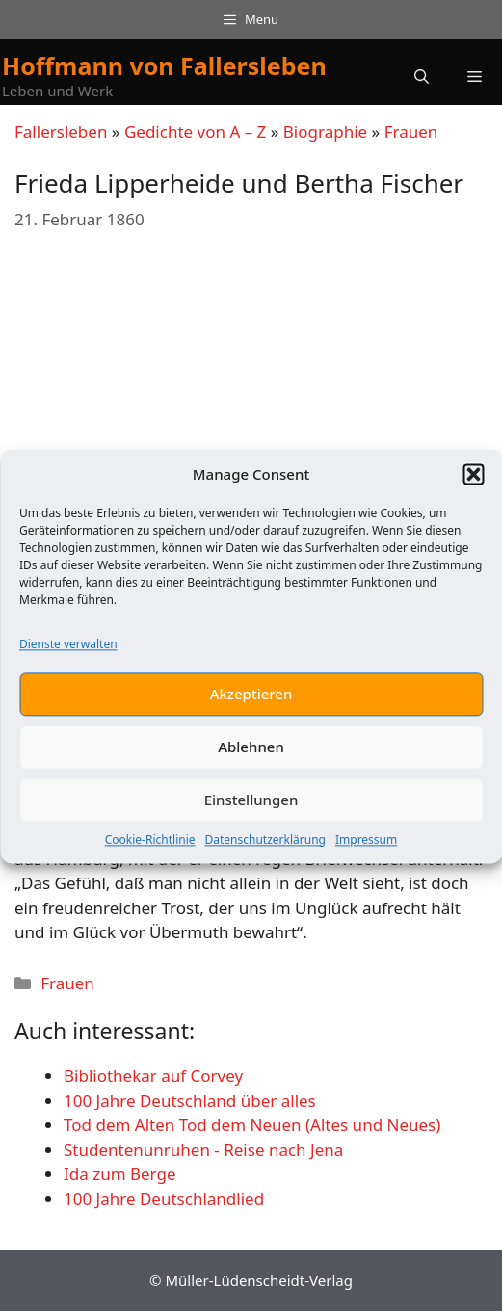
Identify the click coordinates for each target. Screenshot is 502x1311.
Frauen (411, 131)
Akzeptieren (251, 702)
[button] (473, 482)
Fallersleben (60, 131)
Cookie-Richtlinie (150, 847)
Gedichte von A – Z (195, 131)
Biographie (325, 131)
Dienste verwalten (68, 651)
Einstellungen (251, 808)
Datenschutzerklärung (265, 847)
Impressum (366, 847)
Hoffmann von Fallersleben (164, 65)
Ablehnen (251, 755)
